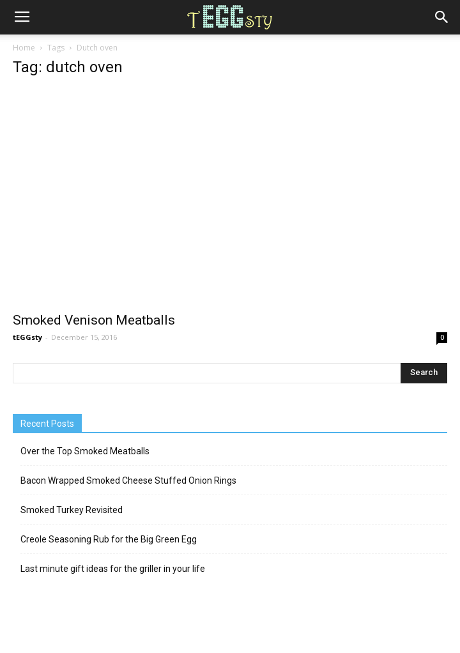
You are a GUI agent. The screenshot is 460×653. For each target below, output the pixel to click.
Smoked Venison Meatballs (94, 320)
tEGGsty (27, 337)
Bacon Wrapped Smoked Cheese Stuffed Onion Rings (128, 480)
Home (24, 47)
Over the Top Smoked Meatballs (85, 451)
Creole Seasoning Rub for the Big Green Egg (108, 539)
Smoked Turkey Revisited (71, 510)
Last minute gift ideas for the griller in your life (112, 569)
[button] (442, 17)
